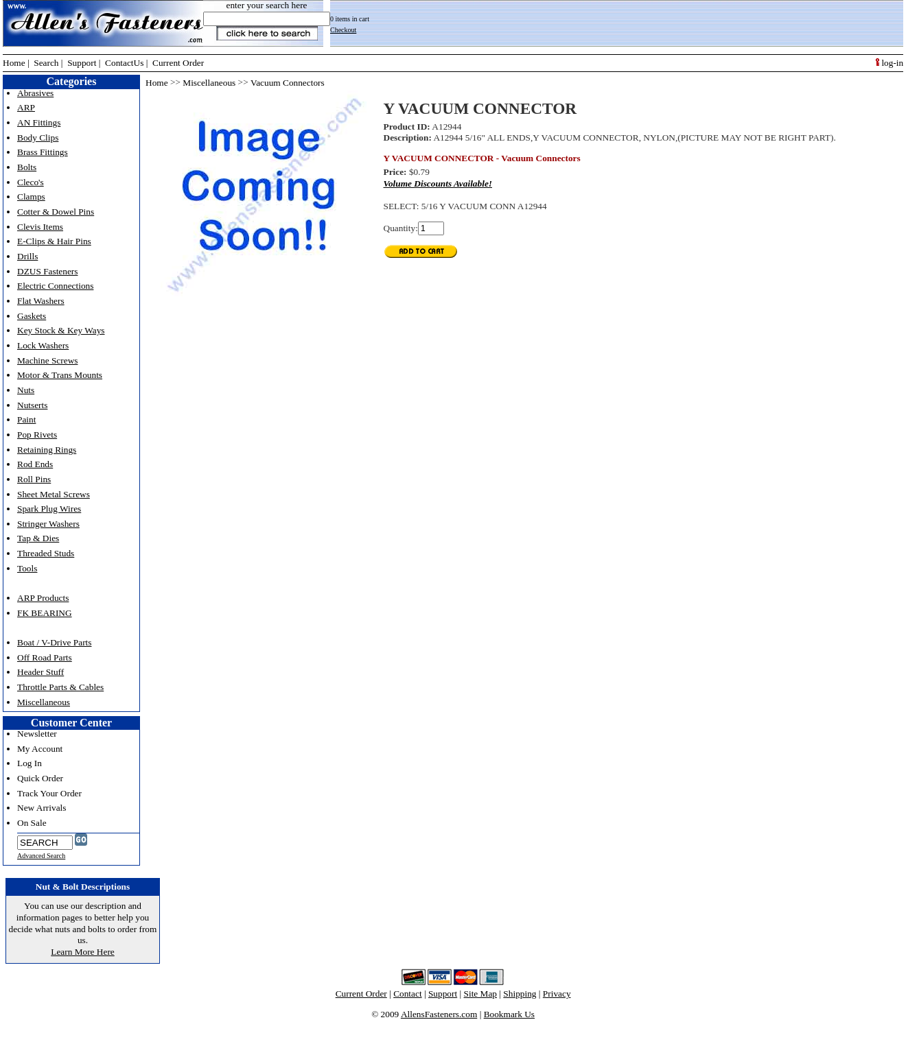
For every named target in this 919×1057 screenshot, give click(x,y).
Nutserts (32, 405)
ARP (26, 107)
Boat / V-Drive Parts (54, 642)
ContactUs (124, 63)
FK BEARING (44, 613)
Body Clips (37, 137)
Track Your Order (49, 793)
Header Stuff (40, 672)
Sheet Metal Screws (53, 494)
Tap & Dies (38, 538)
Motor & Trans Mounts (59, 375)
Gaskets (31, 316)
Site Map (481, 993)
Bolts (26, 167)
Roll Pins (34, 479)
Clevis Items (40, 227)
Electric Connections (55, 286)
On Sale (32, 823)
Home (14, 63)
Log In (29, 763)
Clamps (31, 196)
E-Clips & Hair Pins (54, 241)
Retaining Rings (46, 449)
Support (81, 63)
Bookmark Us (509, 1014)
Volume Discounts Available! (438, 183)
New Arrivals (41, 808)
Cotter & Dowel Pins (55, 211)
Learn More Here (83, 952)
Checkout (343, 30)
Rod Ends (35, 464)
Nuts (25, 390)
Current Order (178, 63)
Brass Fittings (42, 152)
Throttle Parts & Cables (60, 687)
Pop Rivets (37, 434)
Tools (27, 568)
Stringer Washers (48, 524)
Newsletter (37, 733)
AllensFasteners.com (439, 1014)
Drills (27, 256)
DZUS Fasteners (47, 271)
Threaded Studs (45, 553)
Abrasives (35, 93)
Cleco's (30, 182)
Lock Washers (43, 345)
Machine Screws (47, 360)
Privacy (557, 993)
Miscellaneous (43, 702)
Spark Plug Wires (49, 508)
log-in (889, 63)
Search (46, 63)
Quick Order (40, 778)
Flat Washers (41, 301)
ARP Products (43, 598)
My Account (39, 749)
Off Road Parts (44, 657)
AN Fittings (38, 122)
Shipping (519, 993)
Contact (407, 993)
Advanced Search (41, 855)
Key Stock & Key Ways (61, 330)
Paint (26, 419)
